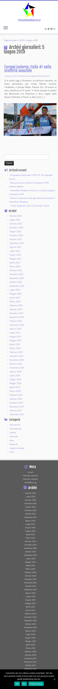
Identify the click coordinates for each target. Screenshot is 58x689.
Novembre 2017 (17, 406)
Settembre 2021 (17, 243)
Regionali (14, 444)
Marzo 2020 (15, 301)
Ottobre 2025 (16, 216)
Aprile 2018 (15, 387)
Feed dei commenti (30, 479)
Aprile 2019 (15, 344)
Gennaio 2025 (16, 223)
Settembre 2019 (17, 325)
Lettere (13, 432)
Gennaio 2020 (16, 309)
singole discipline (17, 448)
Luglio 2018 (15, 375)
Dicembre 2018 (16, 356)
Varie (12, 452)
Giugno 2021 (15, 254)
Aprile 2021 (15, 262)
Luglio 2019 (15, 332)
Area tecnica (15, 424)
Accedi (30, 472)
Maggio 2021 (15, 258)
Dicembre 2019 (16, 313)
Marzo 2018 (15, 391)
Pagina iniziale (10, 40)
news (12, 440)
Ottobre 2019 (16, 321)
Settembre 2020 (17, 286)
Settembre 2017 (17, 414)
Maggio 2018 (15, 383)
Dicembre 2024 (16, 227)
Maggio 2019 (15, 340)
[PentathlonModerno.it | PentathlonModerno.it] (29, 9)
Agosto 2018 (15, 371)
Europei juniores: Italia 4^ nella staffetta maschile (27, 69)
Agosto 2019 (15, 328)
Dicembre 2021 (16, 235)
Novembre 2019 (17, 317)
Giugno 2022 (15, 231)
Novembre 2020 (17, 278)
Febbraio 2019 (16, 352)
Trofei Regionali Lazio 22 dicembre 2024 (29, 205)
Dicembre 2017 (16, 402)
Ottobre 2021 (16, 239)
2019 (21, 40)
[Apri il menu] (5, 28)
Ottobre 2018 (16, 363)
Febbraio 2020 (16, 305)
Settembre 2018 (17, 367)
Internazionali (26, 76)
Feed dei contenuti (30, 475)
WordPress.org (30, 482)
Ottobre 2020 (16, 282)
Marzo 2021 (15, 266)
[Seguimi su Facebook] (51, 28)
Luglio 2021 (15, 251)
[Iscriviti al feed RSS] (46, 28)
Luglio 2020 (15, 290)
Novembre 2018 (17, 360)
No (24, 684)
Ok (17, 684)
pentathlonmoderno (41, 76)
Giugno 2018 (15, 379)
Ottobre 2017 (16, 410)
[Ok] (54, 679)
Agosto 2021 (15, 247)
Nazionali (14, 436)
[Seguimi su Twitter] (48, 28)
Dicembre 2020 (16, 274)
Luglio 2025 (15, 219)
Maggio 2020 (15, 293)
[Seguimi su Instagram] (54, 28)
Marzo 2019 (15, 348)
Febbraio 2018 (16, 395)
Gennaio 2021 (16, 270)
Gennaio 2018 (16, 399)
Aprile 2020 (15, 297)
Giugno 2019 (15, 336)
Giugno (29, 40)
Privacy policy (36, 684)
